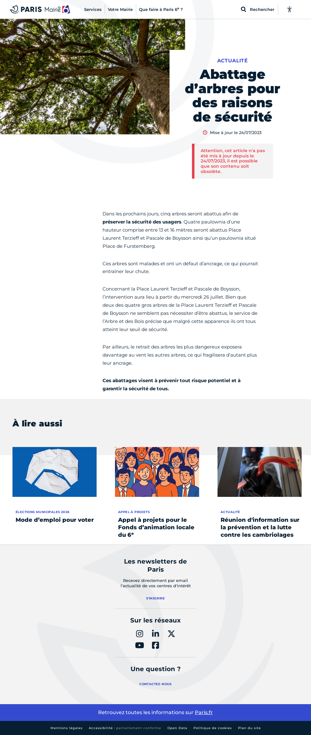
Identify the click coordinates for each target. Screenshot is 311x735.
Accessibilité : (125, 728)
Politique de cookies (213, 728)
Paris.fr (204, 712)
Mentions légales (66, 728)
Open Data (177, 728)
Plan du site (249, 728)
